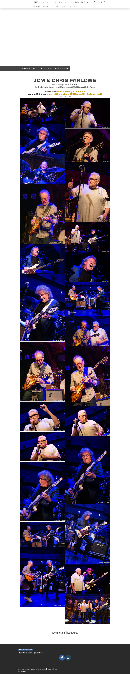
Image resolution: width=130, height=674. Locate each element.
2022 (66, 2)
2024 (54, 2)
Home (35, 2)
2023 (60, 2)
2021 (71, 2)
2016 (58, 6)
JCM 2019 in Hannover (78, 92)
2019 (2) (93, 2)
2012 (75, 6)
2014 (70, 6)
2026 (42, 2)
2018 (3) (45, 6)
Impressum (21, 669)
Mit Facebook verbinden (25, 649)
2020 (77, 2)
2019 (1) (84, 2)
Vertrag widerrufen (52, 669)
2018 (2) (36, 6)
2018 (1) (101, 2)
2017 (52, 6)
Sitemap (43, 669)
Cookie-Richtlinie (36, 669)
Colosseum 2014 (80, 94)
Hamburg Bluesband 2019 (66, 94)
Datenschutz (28, 669)
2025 (48, 2)
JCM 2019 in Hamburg (63, 92)
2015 (64, 6)
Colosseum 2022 (51, 94)
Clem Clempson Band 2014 (95, 94)
